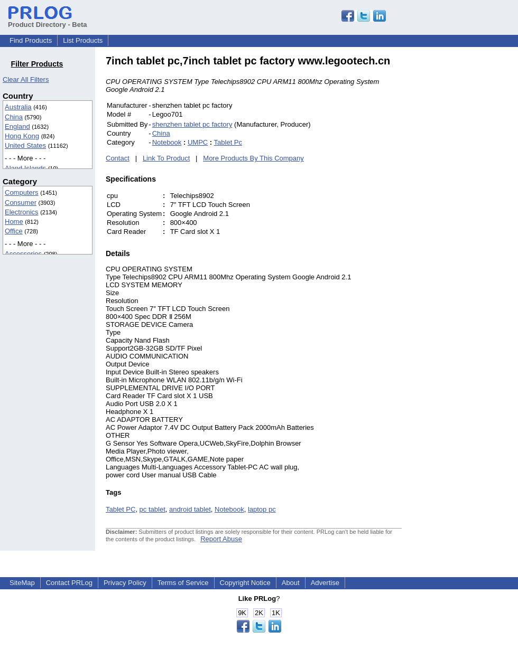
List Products (83, 40)
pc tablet (152, 509)
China (14, 117)
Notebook (167, 142)
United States (25, 145)
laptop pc (262, 509)
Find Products (31, 40)
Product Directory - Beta (47, 21)
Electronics (22, 212)
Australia (18, 107)
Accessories (23, 254)
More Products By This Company (253, 158)
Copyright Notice (245, 583)
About (291, 583)
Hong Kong (22, 136)
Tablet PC (120, 509)
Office (14, 231)
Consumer (20, 202)
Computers (22, 192)
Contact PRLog (69, 583)
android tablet (190, 509)
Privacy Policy (125, 583)
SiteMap (22, 583)
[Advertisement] (473, 213)
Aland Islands (25, 168)
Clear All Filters (26, 79)
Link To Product (166, 158)
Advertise (325, 583)
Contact (118, 158)
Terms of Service (183, 583)
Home (14, 221)
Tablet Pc (228, 142)
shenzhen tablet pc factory (192, 124)
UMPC (198, 142)
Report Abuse (221, 539)
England (17, 126)
